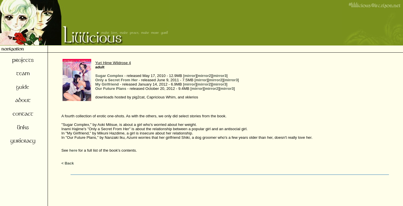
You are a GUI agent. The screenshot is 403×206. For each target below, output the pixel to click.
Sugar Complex (109, 76)
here (73, 150)
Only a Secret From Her (116, 80)
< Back (67, 163)
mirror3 (220, 76)
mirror (189, 76)
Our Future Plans (110, 88)
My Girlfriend (107, 84)
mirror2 (204, 76)
